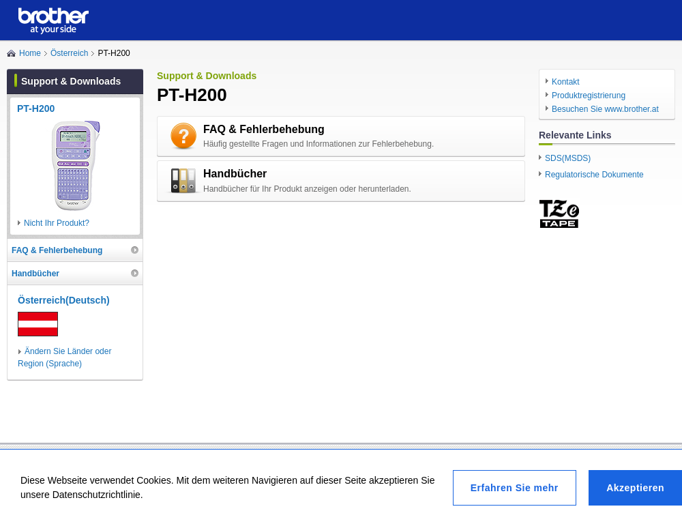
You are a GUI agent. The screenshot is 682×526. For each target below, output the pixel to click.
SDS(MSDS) (568, 158)
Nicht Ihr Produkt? (56, 223)
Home (30, 53)
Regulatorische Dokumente (594, 174)
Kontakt (566, 82)
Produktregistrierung (588, 95)
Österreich (69, 53)
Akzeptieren (635, 487)
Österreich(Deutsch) (64, 300)
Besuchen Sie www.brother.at (605, 109)
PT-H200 (36, 108)
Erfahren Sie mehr (515, 487)
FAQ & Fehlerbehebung (264, 129)
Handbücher (235, 173)
